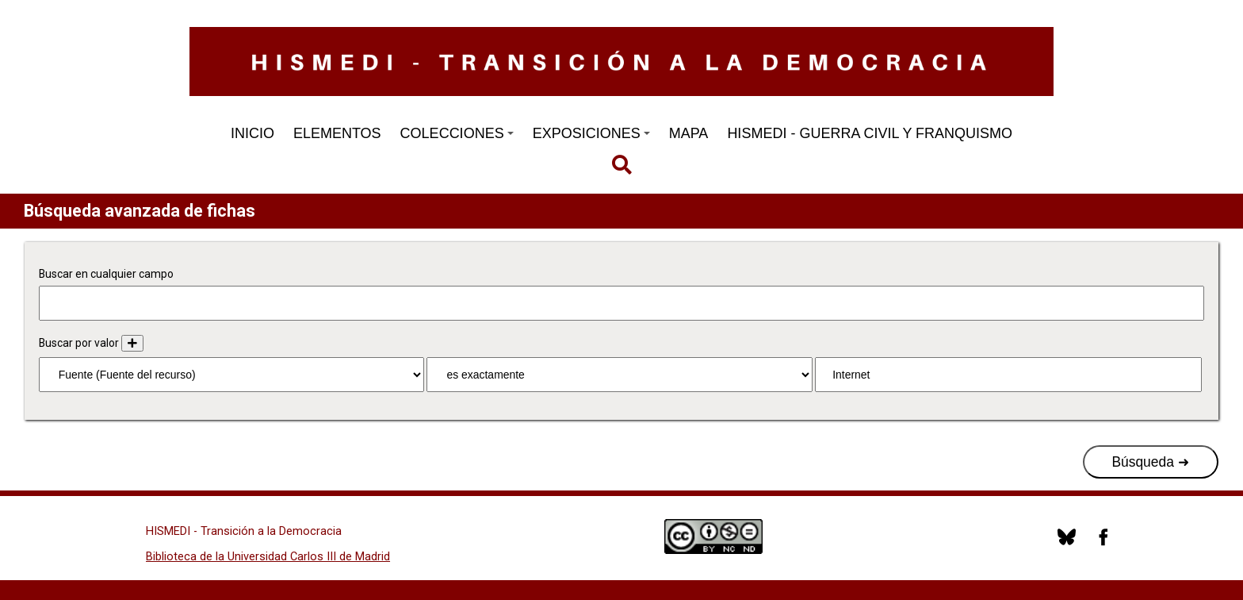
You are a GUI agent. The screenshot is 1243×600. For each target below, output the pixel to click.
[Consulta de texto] (1008, 374)
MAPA (689, 133)
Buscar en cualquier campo (106, 273)
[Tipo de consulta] (619, 374)
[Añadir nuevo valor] (132, 343)
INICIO (252, 133)
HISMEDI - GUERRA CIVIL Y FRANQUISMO (869, 133)
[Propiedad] (231, 374)
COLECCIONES (457, 133)
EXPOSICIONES (591, 133)
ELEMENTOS (337, 133)
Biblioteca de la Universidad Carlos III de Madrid (268, 556)
